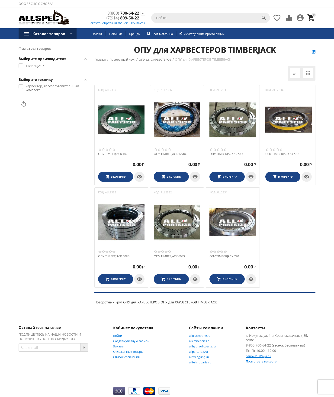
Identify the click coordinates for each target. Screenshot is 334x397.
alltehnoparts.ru (200, 362)
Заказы (118, 346)
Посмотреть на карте (261, 361)
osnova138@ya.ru (258, 356)
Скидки (96, 34)
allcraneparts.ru (200, 341)
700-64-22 (123, 13)
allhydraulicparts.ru (202, 346)
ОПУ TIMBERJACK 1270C (170, 154)
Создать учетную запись (131, 341)
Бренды (134, 34)
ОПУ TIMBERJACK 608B (113, 256)
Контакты (138, 23)
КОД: (101, 90)
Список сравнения (126, 357)
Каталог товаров (48, 33)
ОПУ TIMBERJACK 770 (224, 256)
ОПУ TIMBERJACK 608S (169, 256)
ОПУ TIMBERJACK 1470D (282, 154)
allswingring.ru (199, 357)
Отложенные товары (128, 352)
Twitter (29, 375)
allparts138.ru (198, 352)
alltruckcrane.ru (200, 336)
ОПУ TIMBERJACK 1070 (113, 154)
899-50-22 (122, 18)
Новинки (115, 34)
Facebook (79, 364)
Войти (117, 336)
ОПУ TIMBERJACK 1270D (226, 154)
